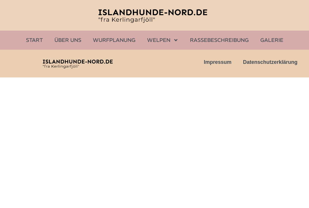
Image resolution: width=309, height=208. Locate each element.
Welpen (162, 40)
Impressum (217, 62)
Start (34, 40)
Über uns (67, 40)
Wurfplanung (114, 40)
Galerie (271, 40)
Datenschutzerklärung (270, 62)
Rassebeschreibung (219, 40)
